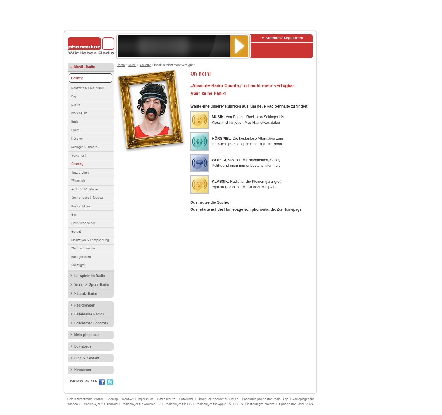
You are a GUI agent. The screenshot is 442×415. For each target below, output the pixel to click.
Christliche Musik (83, 223)
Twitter (110, 382)
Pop (74, 96)
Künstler (77, 139)
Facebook (102, 382)
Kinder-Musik (80, 206)
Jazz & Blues (80, 172)
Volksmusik (79, 156)
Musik (132, 65)
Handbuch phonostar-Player (218, 399)
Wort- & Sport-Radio (91, 285)
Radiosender (84, 305)
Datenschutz (166, 399)
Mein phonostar (87, 335)
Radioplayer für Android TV (141, 404)
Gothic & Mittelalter (84, 189)
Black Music (79, 113)
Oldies (75, 130)
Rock (74, 122)
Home (121, 65)
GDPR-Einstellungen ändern (254, 404)
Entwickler (186, 399)
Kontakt (128, 399)
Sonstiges (78, 265)
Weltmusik (78, 181)
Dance (75, 105)
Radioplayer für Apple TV (213, 404)
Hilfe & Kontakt (86, 358)
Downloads (82, 346)
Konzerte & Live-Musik (87, 88)
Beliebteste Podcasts (91, 323)
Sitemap (112, 399)
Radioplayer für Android (101, 404)
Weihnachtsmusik (83, 248)
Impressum (145, 399)
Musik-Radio (84, 67)
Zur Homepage (289, 209)
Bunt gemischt (81, 257)
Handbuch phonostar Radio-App (265, 399)
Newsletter (82, 370)
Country (77, 78)
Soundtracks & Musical (87, 198)
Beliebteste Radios (89, 314)
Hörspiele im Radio (89, 276)
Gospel (76, 231)
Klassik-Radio (85, 294)
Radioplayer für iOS (178, 404)
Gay (74, 215)
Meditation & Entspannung (90, 240)
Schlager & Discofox (85, 147)
